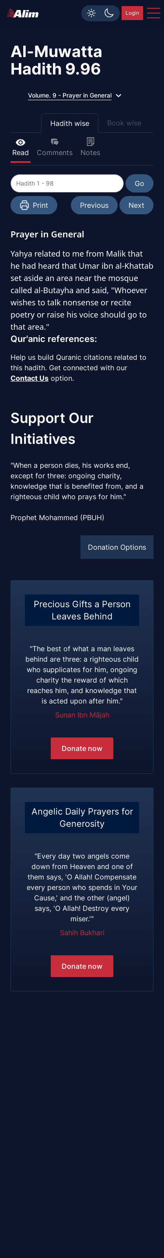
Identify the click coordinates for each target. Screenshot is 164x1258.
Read (20, 147)
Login (132, 13)
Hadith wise (69, 123)
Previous (94, 205)
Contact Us (29, 378)
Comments (55, 147)
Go (139, 183)
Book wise (124, 122)
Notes (90, 147)
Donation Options (117, 547)
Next (136, 205)
